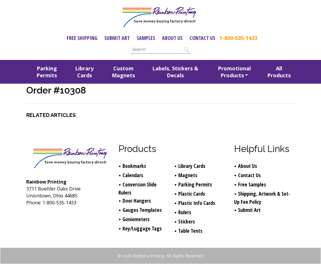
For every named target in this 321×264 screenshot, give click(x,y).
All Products (279, 72)
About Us (172, 37)
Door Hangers (137, 200)
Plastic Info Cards (196, 202)
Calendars (133, 175)
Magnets (187, 175)
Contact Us (202, 37)
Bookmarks (134, 165)
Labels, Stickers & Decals (175, 72)
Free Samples (252, 184)
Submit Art (117, 37)
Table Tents (190, 230)
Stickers (186, 221)
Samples (146, 37)
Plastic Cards (191, 193)
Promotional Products (234, 72)
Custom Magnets (123, 72)
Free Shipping (82, 37)
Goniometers (136, 219)
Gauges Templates (142, 209)
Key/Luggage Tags (142, 228)
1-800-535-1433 (238, 37)
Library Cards (84, 72)
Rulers (184, 212)
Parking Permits (46, 72)
